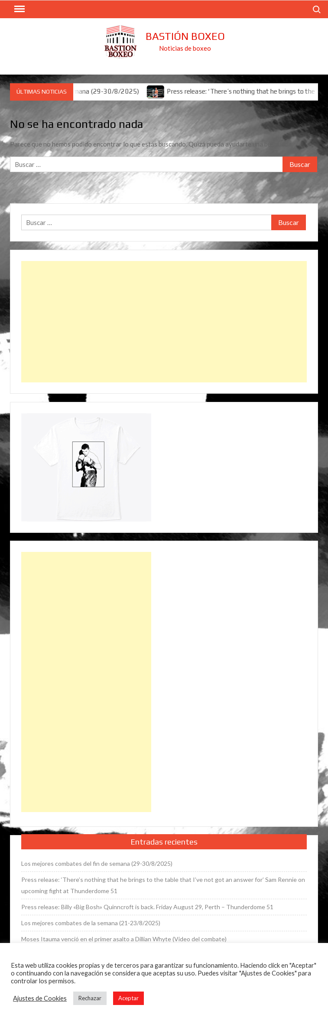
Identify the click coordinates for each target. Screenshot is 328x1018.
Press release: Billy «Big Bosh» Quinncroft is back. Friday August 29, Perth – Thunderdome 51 (147, 906)
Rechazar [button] (89, 998)
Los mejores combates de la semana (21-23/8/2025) (90, 923)
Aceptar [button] (128, 998)
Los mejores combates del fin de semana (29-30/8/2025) (96, 863)
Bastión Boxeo (185, 36)
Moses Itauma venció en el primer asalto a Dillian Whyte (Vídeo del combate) (124, 939)
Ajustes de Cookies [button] (40, 998)
